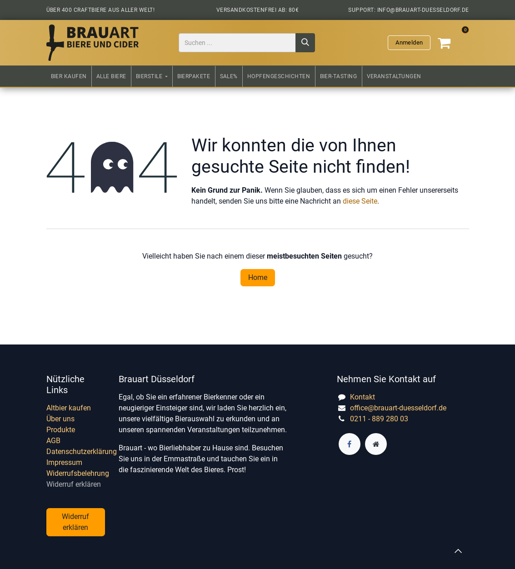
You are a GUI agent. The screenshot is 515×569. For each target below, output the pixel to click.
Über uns (60, 418)
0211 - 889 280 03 (379, 418)
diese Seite (360, 201)
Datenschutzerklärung (81, 451)
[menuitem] (69, 76)
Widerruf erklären (73, 484)
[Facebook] (349, 444)
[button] (458, 551)
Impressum (64, 462)
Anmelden (409, 42)
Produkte (60, 429)
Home (257, 277)
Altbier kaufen (68, 408)
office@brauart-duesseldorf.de (398, 408)
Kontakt (362, 397)
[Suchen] (305, 42)
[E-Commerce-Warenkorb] (451, 42)
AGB (53, 440)
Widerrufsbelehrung (77, 473)
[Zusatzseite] (376, 444)
